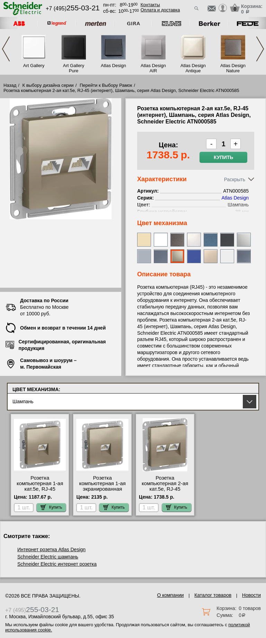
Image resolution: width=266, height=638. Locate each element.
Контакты (150, 4)
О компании (170, 595)
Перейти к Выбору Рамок (106, 85)
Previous (6, 49)
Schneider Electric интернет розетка (57, 564)
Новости (251, 595)
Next (260, 49)
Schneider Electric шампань (47, 557)
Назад (9, 85)
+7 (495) (73, 8)
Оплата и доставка (160, 9)
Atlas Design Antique (193, 68)
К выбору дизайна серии (48, 85)
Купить (223, 157)
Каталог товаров (212, 595)
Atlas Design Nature (233, 68)
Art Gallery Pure (73, 68)
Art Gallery (33, 65)
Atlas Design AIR (153, 68)
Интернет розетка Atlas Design (51, 549)
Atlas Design (113, 65)
